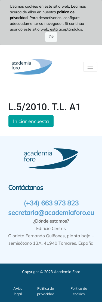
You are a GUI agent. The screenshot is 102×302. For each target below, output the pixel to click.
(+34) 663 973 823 (51, 203)
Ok (51, 36)
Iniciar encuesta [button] (31, 121)
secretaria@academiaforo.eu (51, 212)
